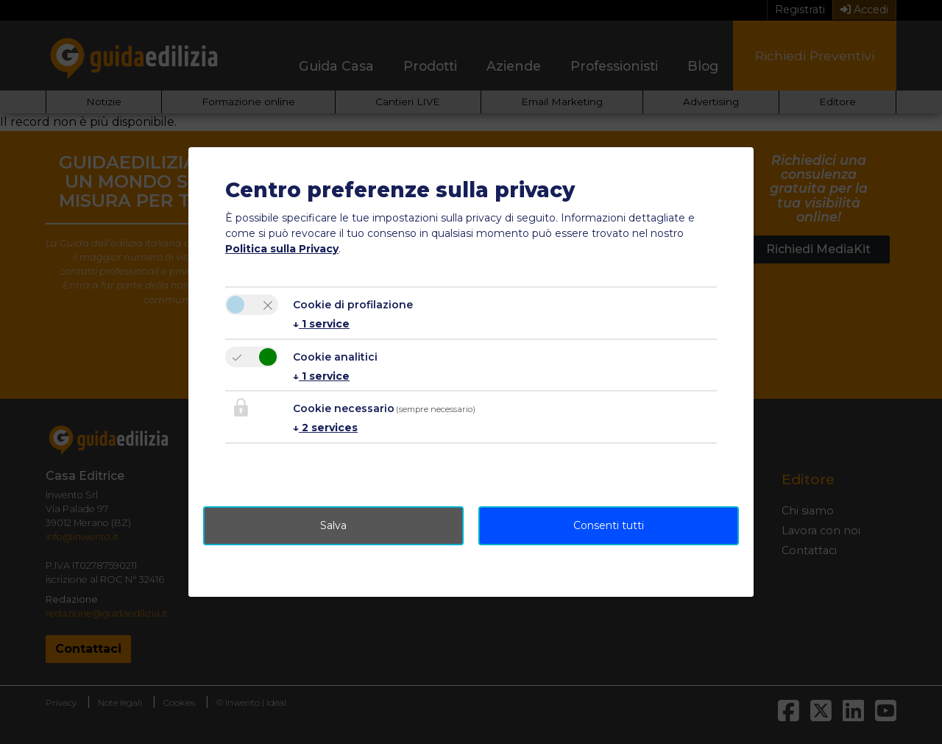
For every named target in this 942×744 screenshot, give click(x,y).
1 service (321, 323)
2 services (325, 427)
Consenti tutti (608, 525)
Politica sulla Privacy (282, 248)
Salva (333, 525)
